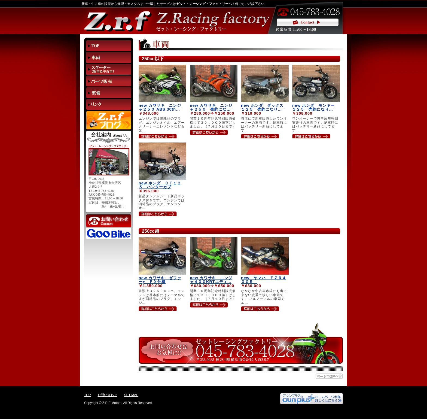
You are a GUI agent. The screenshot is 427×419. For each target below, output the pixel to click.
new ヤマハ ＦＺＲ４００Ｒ (263, 280)
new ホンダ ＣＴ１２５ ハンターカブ (160, 185)
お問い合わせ (107, 395)
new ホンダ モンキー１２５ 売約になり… (313, 107)
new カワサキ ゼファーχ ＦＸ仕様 (160, 280)
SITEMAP (131, 395)
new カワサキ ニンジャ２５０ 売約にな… (211, 107)
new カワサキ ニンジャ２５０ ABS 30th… (160, 107)
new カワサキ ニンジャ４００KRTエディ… (211, 280)
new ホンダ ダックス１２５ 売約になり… (262, 107)
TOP (87, 395)
